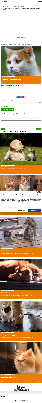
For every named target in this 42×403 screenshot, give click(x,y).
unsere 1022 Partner (7, 199)
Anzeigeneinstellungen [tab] (26, 194)
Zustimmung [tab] (5, 194)
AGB (1, 397)
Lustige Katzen (3, 4)
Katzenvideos (5, 85)
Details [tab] (16, 194)
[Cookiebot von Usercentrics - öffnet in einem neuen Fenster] (37, 192)
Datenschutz (2, 396)
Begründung (3, 123)
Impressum (2, 395)
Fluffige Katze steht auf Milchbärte (6, 89)
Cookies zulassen (34, 210)
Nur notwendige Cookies (21, 210)
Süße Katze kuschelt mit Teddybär (6, 87)
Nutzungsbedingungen (23, 112)
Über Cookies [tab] (36, 194)
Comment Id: (3, 116)
